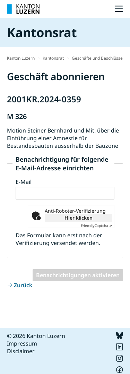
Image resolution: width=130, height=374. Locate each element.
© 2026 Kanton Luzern (36, 336)
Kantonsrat (53, 58)
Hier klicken (78, 217)
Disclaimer (21, 351)
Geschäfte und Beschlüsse (97, 58)
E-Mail (24, 182)
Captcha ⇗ (96, 225)
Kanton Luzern (21, 58)
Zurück (23, 285)
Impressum (22, 343)
